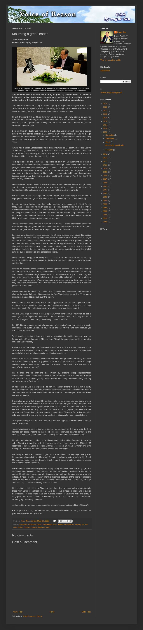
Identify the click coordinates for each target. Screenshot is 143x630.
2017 (105, 125)
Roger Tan (121, 32)
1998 (105, 208)
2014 (105, 154)
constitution (23, 524)
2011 (105, 165)
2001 (105, 197)
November (109, 135)
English (39, 524)
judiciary (78, 524)
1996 (105, 211)
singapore (41, 527)
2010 (105, 169)
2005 (105, 186)
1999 (105, 204)
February (109, 150)
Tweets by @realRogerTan (111, 93)
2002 (105, 193)
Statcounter (105, 71)
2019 (105, 118)
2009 (105, 172)
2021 (105, 111)
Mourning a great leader (114, 145)
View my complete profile (110, 60)
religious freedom (30, 527)
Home (52, 612)
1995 (105, 215)
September (110, 139)
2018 (105, 121)
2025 (105, 104)
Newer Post (17, 612)
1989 (105, 222)
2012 (105, 161)
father (55, 524)
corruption (32, 524)
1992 (105, 218)
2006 (105, 183)
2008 (105, 176)
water (48, 527)
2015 (105, 132)
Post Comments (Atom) (32, 616)
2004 (105, 190)
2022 (105, 107)
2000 (105, 200)
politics (20, 527)
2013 (105, 158)
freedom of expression (66, 524)
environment (47, 524)
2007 (105, 179)
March (108, 142)
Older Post (86, 612)
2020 (105, 114)
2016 (105, 128)
